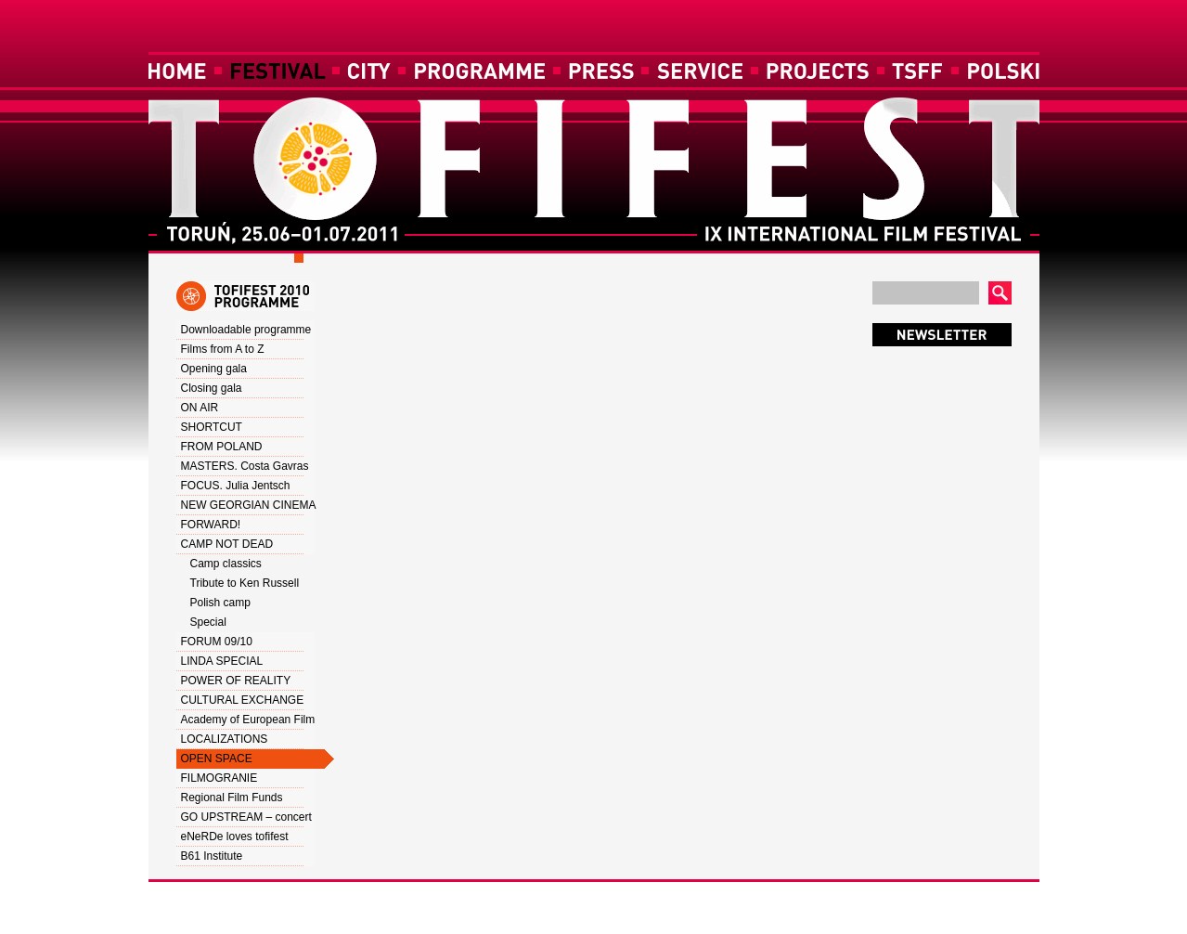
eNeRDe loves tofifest (235, 836)
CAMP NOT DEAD (227, 544)
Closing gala (211, 388)
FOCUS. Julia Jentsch (235, 485)
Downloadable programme (246, 329)
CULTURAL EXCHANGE (242, 700)
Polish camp (220, 602)
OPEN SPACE (216, 758)
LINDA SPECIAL (222, 661)
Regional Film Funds (232, 797)
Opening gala (214, 368)
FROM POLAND (222, 446)
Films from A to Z (222, 349)
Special (208, 622)
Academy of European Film (248, 719)
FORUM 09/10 (216, 641)
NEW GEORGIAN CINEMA (248, 505)
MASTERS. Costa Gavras (245, 466)
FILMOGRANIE (219, 778)
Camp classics (226, 563)
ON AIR (200, 407)
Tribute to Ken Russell (245, 583)
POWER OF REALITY (236, 680)
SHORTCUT (211, 427)
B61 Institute (212, 856)
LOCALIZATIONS (224, 739)
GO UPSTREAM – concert (246, 817)
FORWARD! (211, 524)
